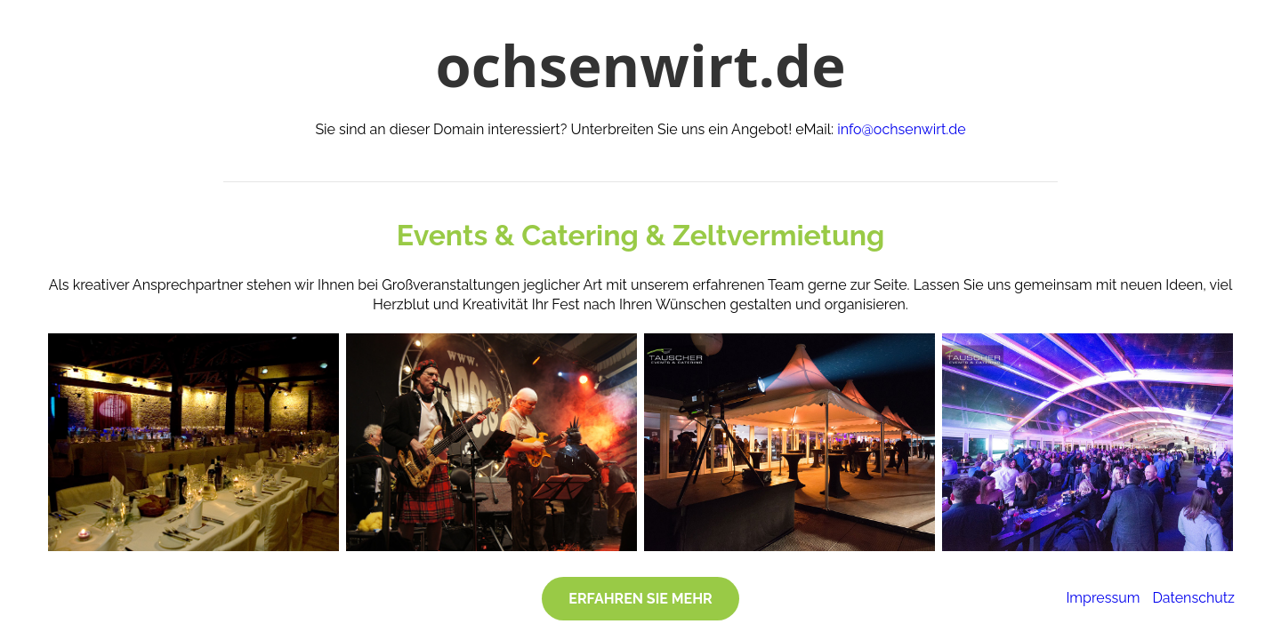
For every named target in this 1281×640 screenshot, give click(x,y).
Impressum (1103, 597)
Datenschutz (1193, 597)
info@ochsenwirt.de (901, 129)
